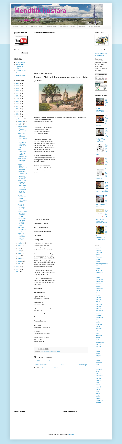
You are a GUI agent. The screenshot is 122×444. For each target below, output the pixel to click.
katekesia (99, 257)
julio (19, 248)
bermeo (98, 299)
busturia (98, 340)
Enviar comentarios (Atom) (50, 368)
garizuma (99, 313)
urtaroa (98, 326)
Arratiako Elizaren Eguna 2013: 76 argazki (22, 167)
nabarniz (98, 387)
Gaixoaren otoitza (106, 161)
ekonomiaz (99, 270)
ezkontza (99, 349)
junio (19, 251)
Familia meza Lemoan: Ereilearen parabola (21, 206)
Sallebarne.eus (20, 75)
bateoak (98, 308)
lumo (97, 391)
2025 (18, 86)
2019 (18, 101)
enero (20, 263)
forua (97, 333)
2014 (18, 114)
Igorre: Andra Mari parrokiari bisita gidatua (22, 136)
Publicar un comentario (43, 361)
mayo (19, 253)
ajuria (97, 364)
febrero (20, 261)
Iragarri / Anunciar (37, 26)
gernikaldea (99, 279)
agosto (20, 245)
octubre (20, 124)
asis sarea (99, 329)
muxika (98, 360)
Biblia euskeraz (20, 62)
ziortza (98, 322)
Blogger (71, 434)
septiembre (21, 243)
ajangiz (98, 353)
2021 (18, 96)
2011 (18, 269)
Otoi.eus (18, 73)
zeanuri (58, 351)
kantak (98, 277)
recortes (53, 351)
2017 (18, 106)
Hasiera (15, 26)
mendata (98, 344)
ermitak (98, 275)
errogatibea (99, 311)
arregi (98, 302)
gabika (98, 396)
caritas (98, 268)
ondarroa (99, 380)
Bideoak (82, 26)
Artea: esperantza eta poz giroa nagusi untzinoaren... (22, 153)
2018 (18, 103)
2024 (18, 88)
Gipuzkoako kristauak (19, 67)
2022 (18, 93)
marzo (20, 258)
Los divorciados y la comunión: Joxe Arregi (22, 128)
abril (19, 256)
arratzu (98, 394)
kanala (98, 351)
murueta (98, 346)
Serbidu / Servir (51, 26)
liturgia (98, 259)
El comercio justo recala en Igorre (21, 229)
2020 (18, 98)
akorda (98, 371)
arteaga (98, 331)
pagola (98, 254)
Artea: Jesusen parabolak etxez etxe (21, 160)
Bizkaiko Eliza (20, 64)
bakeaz (98, 338)
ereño (98, 389)
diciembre (21, 119)
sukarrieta (99, 362)
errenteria (99, 306)
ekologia (98, 315)
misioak (98, 284)
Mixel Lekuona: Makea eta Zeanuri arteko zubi (21, 183)
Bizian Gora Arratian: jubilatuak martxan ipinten (21, 237)
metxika (98, 403)
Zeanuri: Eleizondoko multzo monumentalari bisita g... (22, 198)
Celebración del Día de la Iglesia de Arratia (22, 214)
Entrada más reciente (41, 365)
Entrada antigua (82, 365)
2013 (18, 116)
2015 (18, 111)
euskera (98, 398)
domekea (99, 252)
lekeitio (98, 385)
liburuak (98, 295)
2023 (18, 91)
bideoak (98, 286)
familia (98, 261)
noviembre (21, 121)
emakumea (99, 281)
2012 (18, 267)
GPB (97, 382)
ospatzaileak (100, 342)
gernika (98, 290)
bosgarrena (99, 288)
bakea (98, 293)
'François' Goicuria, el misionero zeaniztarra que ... (21, 144)
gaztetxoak (99, 272)
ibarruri (98, 367)
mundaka (99, 304)
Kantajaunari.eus (21, 70)
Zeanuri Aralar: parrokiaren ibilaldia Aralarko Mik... (21, 222)
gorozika (98, 373)
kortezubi (99, 369)
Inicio (62, 365)
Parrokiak (24, 26)
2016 (18, 109)
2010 (18, 272)
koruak (98, 320)
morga (98, 358)
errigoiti (98, 355)
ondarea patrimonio (46, 351)
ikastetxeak (99, 376)
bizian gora (99, 317)
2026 (18, 83)
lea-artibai (99, 324)
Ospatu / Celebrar (94, 26)
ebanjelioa (99, 248)
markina (98, 378)
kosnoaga (99, 335)
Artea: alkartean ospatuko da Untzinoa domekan (22, 190)
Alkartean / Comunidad (68, 26)
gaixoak (98, 297)
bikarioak (99, 266)
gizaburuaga (100, 400)
